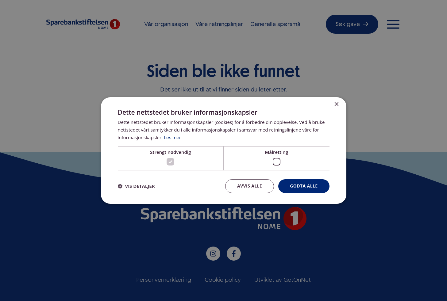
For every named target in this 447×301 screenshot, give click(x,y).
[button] (136, 186)
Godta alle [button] (304, 186)
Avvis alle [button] (249, 186)
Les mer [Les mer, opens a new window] (172, 137)
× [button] (336, 104)
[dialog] (223, 150)
